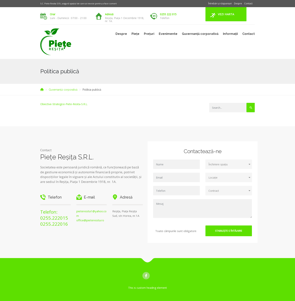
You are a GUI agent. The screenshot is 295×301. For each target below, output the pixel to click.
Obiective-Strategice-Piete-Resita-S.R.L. (64, 104)
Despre (238, 3)
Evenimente (168, 34)
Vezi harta (226, 14)
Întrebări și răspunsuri (220, 3)
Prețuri (149, 34)
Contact (248, 3)
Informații (230, 34)
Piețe (135, 34)
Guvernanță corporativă (200, 34)
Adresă (109, 14)
